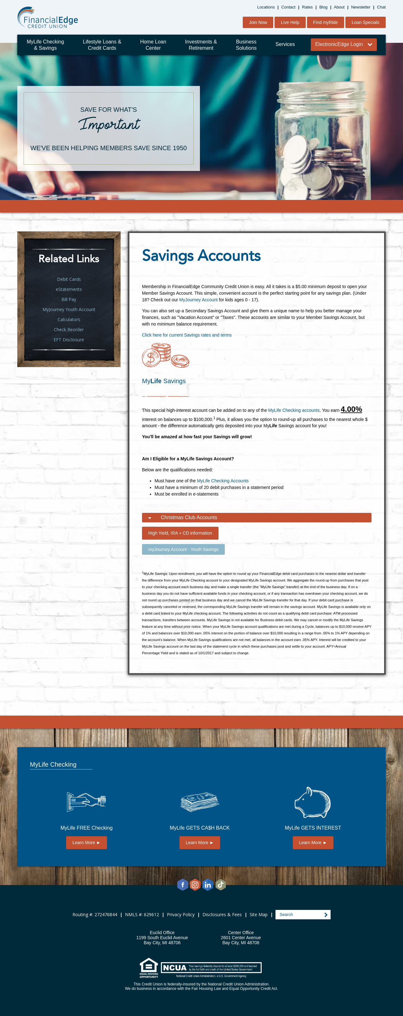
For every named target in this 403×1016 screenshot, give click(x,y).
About (339, 7)
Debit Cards (69, 279)
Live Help (290, 22)
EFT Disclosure (69, 340)
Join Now (258, 22)
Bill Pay (68, 299)
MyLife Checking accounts (294, 410)
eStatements (69, 289)
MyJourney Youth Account (69, 309)
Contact (288, 7)
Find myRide (325, 22)
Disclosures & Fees (222, 914)
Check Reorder (69, 329)
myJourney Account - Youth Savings (183, 549)
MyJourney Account (198, 299)
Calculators (69, 319)
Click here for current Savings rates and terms (187, 335)
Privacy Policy (181, 914)
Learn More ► (86, 842)
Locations (266, 7)
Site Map (259, 914)
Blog (323, 7)
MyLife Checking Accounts (223, 480)
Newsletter (360, 7)
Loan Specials (365, 22)
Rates (307, 7)
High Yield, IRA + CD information (180, 533)
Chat (381, 7)
